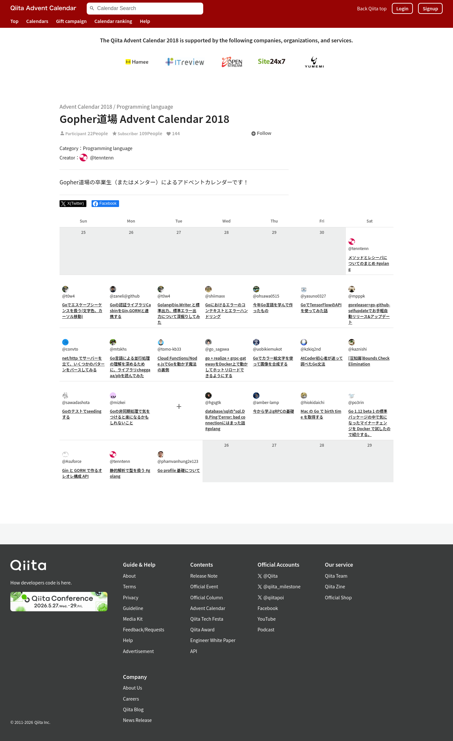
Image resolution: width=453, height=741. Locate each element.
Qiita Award (202, 629)
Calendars (37, 21)
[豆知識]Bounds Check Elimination (369, 360)
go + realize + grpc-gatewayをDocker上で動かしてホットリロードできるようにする (226, 366)
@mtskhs (118, 345)
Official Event (204, 586)
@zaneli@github (124, 292)
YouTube (267, 619)
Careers (131, 698)
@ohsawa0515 (266, 292)
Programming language (144, 106)
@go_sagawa (217, 345)
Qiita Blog (133, 709)
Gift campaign (71, 21)
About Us (132, 687)
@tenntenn (358, 244)
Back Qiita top (372, 8)
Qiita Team (336, 575)
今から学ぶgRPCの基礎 (273, 411)
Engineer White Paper (213, 640)
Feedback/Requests (143, 629)
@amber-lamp (266, 398)
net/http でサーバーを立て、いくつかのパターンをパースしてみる (83, 363)
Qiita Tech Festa (206, 619)
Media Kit (133, 619)
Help (145, 21)
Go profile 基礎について (179, 470)
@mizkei (117, 398)
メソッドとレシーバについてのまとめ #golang (368, 263)
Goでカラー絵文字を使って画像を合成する (273, 360)
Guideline (133, 608)
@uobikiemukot (267, 345)
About (129, 575)
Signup (430, 8)
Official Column (206, 597)
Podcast (266, 629)
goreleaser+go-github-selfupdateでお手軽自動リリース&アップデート (369, 313)
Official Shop (338, 597)
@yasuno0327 (313, 292)
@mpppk (356, 292)
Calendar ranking (113, 21)
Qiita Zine (335, 586)
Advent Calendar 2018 (86, 106)
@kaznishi (357, 345)
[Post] (73, 203)
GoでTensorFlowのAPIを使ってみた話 (321, 307)
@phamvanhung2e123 (178, 457)
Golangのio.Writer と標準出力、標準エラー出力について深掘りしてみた (179, 313)
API (193, 651)
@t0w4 (68, 292)
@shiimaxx (215, 292)
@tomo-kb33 (169, 345)
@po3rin (356, 398)
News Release (137, 720)
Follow (261, 133)
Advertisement (138, 651)
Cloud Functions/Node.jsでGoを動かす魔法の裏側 (177, 363)
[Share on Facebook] (105, 203)
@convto (70, 345)
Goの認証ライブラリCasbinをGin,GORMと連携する (130, 310)
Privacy (130, 597)
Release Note (203, 575)
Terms (129, 586)
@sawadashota (76, 398)
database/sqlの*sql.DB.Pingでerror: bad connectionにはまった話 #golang (225, 419)
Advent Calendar (207, 608)
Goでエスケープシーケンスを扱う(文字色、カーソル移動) (82, 310)
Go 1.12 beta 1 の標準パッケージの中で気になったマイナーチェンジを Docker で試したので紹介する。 (369, 422)
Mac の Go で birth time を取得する (321, 414)
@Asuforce (72, 457)
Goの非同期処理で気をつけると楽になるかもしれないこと (130, 416)
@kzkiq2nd (311, 345)
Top (14, 21)
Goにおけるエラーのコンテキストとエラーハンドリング (226, 310)
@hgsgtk (213, 398)
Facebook (268, 608)
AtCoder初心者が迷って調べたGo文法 (322, 360)
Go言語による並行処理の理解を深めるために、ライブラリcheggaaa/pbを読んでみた (130, 366)
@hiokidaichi (312, 398)
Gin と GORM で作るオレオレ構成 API (82, 473)
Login (402, 8)
